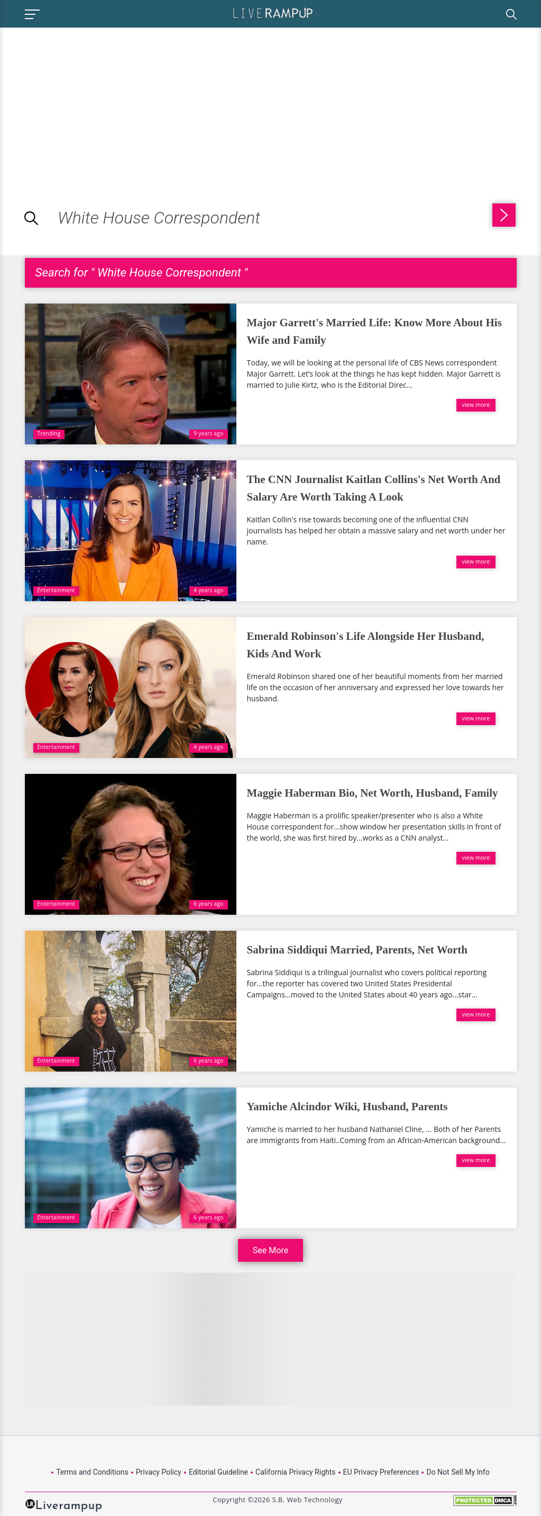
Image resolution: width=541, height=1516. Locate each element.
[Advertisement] (89, 102)
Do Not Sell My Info (457, 1472)
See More (270, 1250)
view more (476, 404)
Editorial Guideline (218, 1472)
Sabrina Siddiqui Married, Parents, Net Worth (357, 949)
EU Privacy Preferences (381, 1472)
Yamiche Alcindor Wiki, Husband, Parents (347, 1106)
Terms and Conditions (92, 1472)
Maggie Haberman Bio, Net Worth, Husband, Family (372, 793)
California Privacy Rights (295, 1472)
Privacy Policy (158, 1472)
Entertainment (56, 590)
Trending (49, 433)
